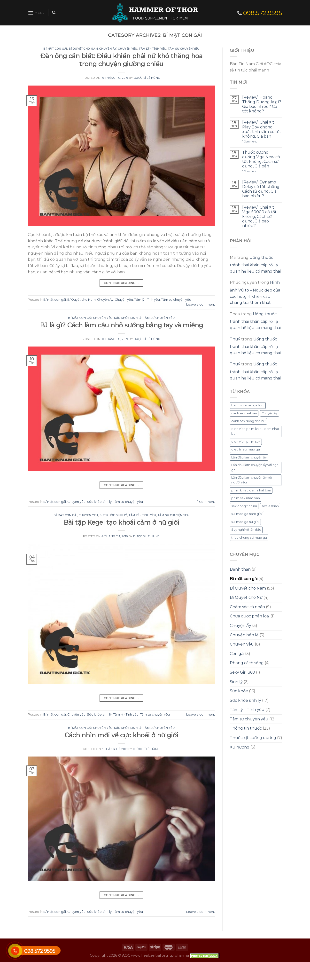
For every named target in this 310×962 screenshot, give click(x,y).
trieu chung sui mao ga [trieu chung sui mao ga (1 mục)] (249, 537)
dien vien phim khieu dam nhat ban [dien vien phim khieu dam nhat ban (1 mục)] (255, 431)
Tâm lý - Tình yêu (152, 48)
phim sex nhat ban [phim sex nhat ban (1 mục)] (245, 498)
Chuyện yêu (127, 48)
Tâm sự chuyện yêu (184, 48)
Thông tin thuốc (246, 728)
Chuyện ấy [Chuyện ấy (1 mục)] (270, 413)
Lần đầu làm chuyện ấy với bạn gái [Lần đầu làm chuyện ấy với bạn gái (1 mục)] (255, 467)
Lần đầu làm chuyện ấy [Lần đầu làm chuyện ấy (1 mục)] (249, 457)
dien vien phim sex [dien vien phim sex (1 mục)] (245, 441)
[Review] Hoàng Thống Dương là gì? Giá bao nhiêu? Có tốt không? (261, 104)
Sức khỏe (239, 691)
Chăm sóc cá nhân (247, 607)
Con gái (237, 653)
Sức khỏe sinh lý (128, 318)
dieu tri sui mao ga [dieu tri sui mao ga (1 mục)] (245, 449)
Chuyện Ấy (107, 48)
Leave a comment (200, 304)
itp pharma (179, 955)
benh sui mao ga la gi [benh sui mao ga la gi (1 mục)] (247, 405)
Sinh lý (236, 681)
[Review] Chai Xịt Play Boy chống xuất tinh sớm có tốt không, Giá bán (261, 129)
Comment (206, 502)
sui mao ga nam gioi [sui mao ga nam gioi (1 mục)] (247, 514)
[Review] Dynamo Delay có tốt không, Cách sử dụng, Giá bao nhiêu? (261, 189)
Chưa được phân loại (250, 616)
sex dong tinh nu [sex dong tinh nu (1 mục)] (244, 506)
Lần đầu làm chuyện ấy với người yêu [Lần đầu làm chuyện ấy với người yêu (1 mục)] (251, 480)
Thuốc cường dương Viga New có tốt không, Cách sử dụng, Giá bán (261, 159)
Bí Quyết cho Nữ (246, 597)
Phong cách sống (247, 663)
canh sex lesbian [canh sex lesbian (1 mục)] (244, 413)
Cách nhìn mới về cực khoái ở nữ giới (121, 735)
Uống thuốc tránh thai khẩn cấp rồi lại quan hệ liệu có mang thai (255, 264)
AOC (126, 955)
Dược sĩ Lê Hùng (147, 77)
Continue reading (122, 283)
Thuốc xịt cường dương (253, 737)
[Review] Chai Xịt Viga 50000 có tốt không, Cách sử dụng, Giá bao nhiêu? (259, 216)
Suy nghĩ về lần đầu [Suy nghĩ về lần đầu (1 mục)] (246, 529)
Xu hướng (239, 747)
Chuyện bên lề (244, 635)
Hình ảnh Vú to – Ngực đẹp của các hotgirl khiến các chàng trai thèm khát (255, 292)
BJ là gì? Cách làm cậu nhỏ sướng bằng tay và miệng (121, 325)
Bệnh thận (240, 569)
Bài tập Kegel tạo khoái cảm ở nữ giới (121, 522)
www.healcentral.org (149, 955)
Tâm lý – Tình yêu (247, 709)
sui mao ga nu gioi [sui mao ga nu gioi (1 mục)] (245, 522)
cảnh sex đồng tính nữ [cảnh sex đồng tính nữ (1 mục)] (248, 421)
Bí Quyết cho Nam (83, 48)
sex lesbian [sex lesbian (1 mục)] (270, 506)
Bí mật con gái (55, 48)
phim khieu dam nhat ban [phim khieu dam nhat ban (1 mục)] (251, 490)
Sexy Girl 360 (242, 672)
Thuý (235, 339)
